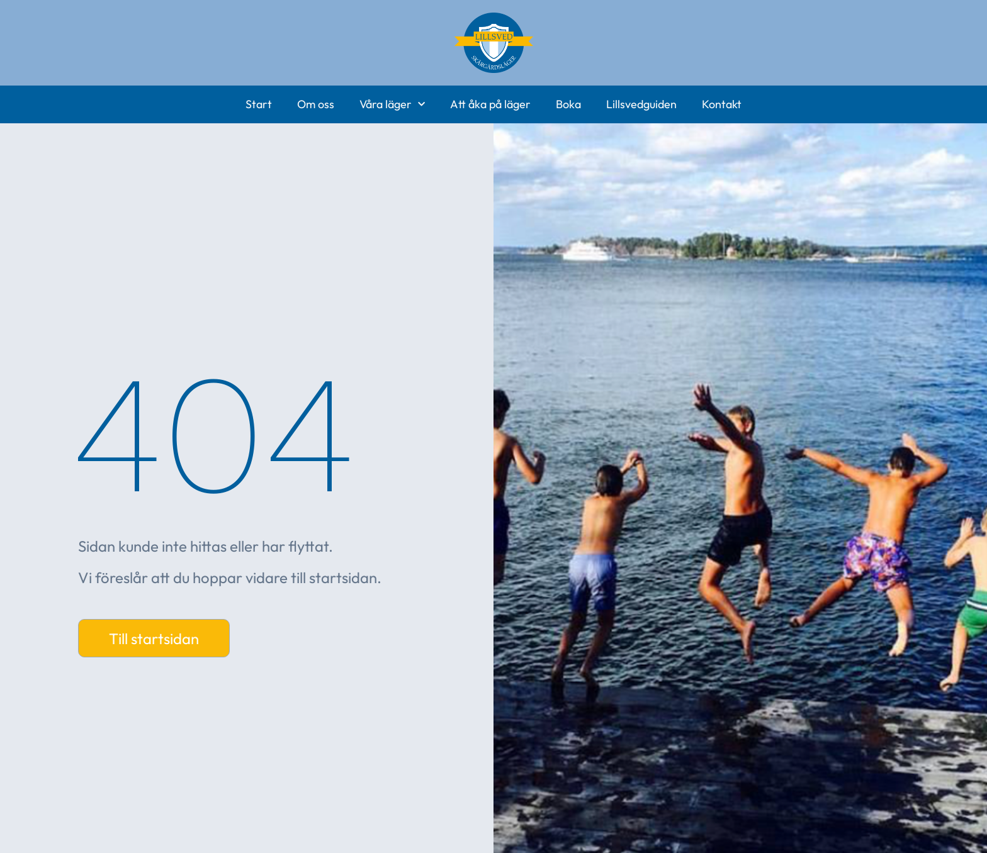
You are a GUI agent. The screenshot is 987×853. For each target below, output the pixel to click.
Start (258, 104)
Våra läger (392, 104)
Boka (568, 104)
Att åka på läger (490, 104)
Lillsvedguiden (641, 104)
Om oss (315, 104)
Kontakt (722, 104)
